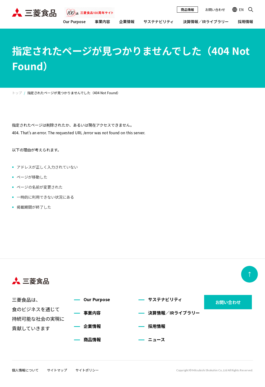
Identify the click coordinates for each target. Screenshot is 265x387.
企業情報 (126, 21)
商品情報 (187, 9)
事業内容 (102, 21)
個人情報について (25, 370)
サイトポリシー (87, 370)
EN (238, 9)
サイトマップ (57, 370)
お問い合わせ (215, 9)
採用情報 (245, 21)
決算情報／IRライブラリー (206, 21)
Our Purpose (74, 21)
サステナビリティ (158, 21)
